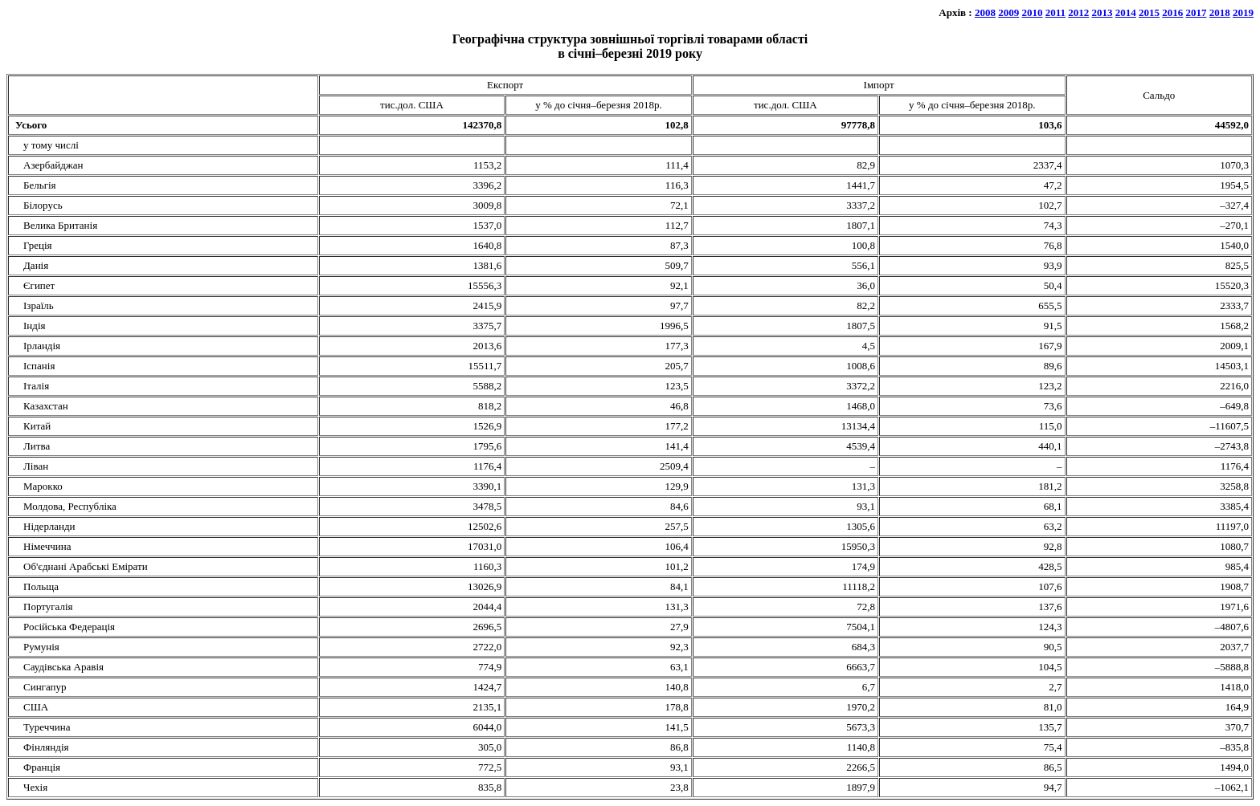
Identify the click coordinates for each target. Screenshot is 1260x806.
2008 (985, 12)
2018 (1219, 12)
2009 (1008, 12)
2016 (1172, 12)
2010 (1031, 12)
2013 (1102, 12)
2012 (1078, 12)
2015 (1149, 12)
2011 (1055, 12)
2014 (1125, 12)
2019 (1243, 12)
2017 (1196, 12)
